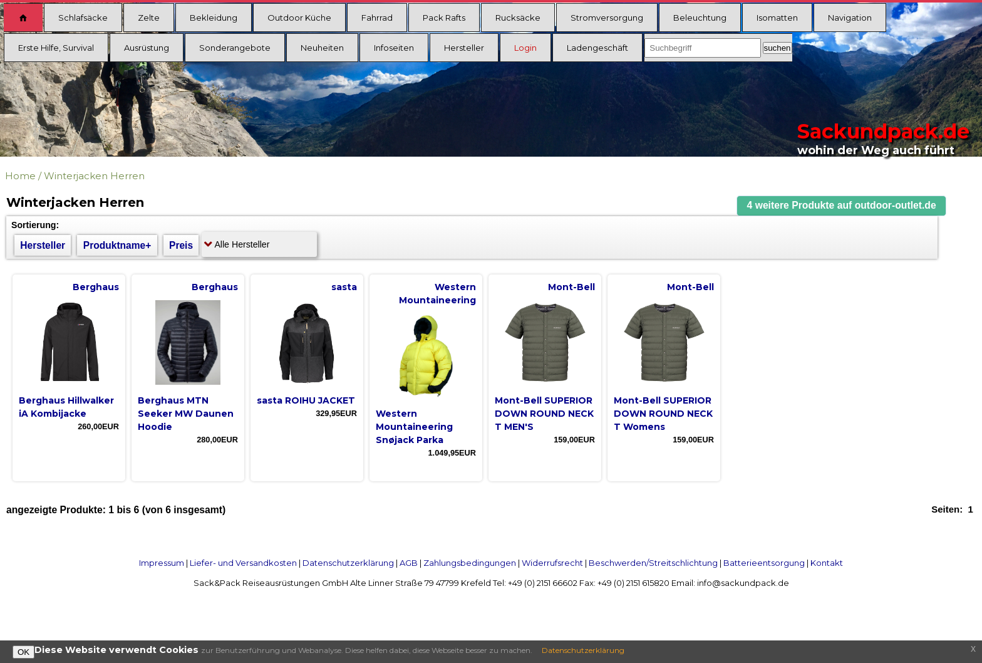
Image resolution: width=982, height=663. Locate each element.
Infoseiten (394, 48)
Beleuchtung (699, 18)
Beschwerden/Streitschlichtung (653, 563)
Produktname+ (117, 245)
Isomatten (777, 18)
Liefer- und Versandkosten (243, 563)
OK (23, 652)
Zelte (149, 18)
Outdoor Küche (299, 18)
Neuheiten (322, 48)
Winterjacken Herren (94, 176)
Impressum (161, 563)
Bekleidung (213, 18)
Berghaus (96, 287)
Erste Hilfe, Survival (56, 48)
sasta (344, 287)
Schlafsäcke (83, 18)
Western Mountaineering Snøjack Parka (414, 427)
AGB (409, 563)
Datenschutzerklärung (348, 563)
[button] (841, 206)
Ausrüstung (146, 48)
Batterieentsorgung (764, 563)
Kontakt (826, 563)
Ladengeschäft (597, 48)
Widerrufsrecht (552, 563)
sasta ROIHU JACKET (306, 400)
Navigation (850, 18)
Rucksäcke (517, 18)
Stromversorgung (607, 18)
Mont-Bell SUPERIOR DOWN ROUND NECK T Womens (663, 413)
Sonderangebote (235, 48)
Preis (181, 245)
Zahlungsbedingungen (469, 563)
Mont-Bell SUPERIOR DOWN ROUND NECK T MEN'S (544, 413)
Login (525, 48)
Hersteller (464, 48)
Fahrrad (377, 18)
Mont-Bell (571, 287)
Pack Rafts (444, 18)
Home (20, 176)
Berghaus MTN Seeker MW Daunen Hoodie (186, 413)
